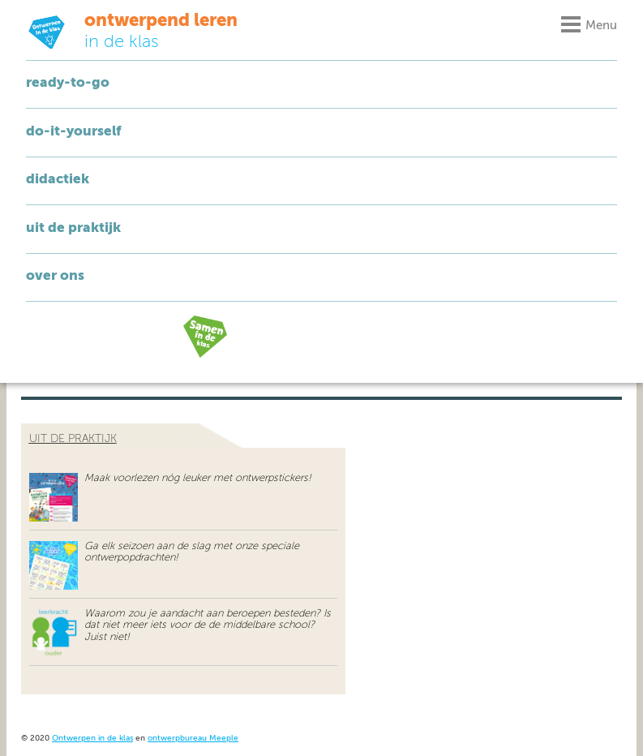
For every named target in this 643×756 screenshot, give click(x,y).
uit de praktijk (73, 439)
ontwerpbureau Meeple (193, 738)
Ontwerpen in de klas (92, 738)
